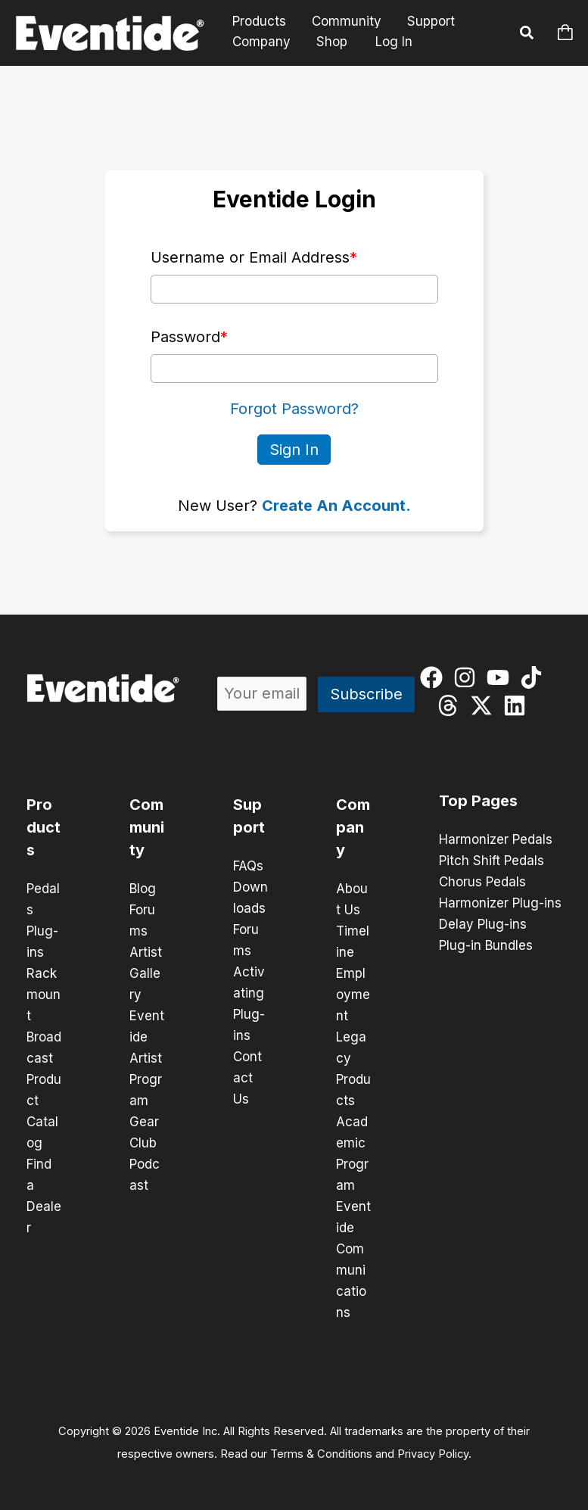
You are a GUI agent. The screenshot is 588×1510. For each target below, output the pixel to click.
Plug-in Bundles (486, 945)
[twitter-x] (484, 705)
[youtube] (501, 677)
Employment (353, 994)
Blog (142, 888)
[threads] (451, 705)
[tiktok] (534, 677)
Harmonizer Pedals (495, 839)
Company (261, 41)
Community (346, 21)
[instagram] (468, 677)
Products (259, 21)
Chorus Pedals (482, 881)
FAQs (248, 865)
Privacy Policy (432, 1454)
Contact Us (247, 1078)
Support (431, 21)
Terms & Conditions (321, 1454)
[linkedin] (518, 705)
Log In (393, 41)
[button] (527, 35)
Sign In (294, 450)
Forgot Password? (294, 409)
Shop (331, 41)
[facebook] (435, 677)
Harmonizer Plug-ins (500, 903)
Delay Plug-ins (483, 924)
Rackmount (43, 994)
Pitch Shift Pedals (491, 860)
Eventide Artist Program (146, 1058)
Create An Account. (336, 506)
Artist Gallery (145, 973)
